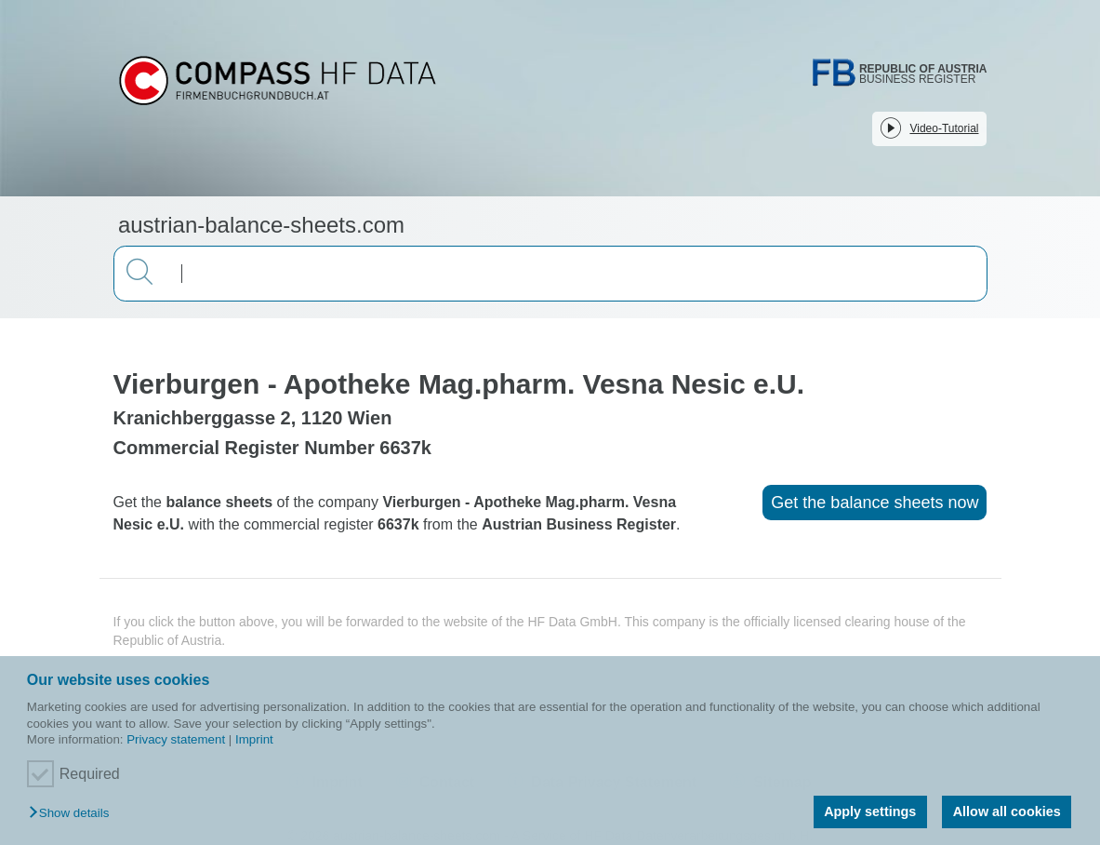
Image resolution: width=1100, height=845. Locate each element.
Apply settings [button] (870, 811)
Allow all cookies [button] (1007, 811)
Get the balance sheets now (874, 502)
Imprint (254, 739)
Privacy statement (175, 739)
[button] (73, 814)
